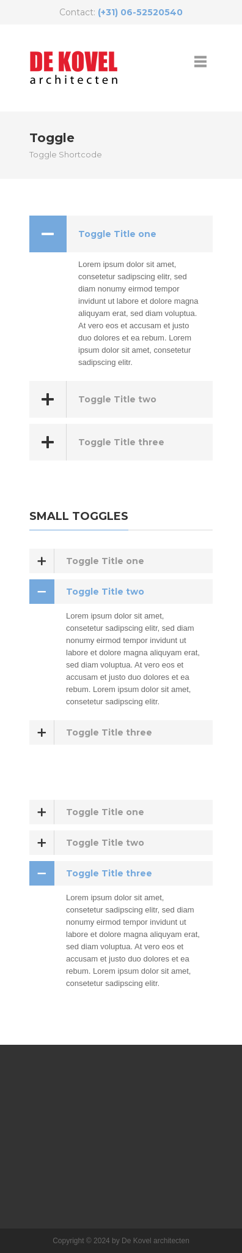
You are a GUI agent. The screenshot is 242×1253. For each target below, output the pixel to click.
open (200, 61)
